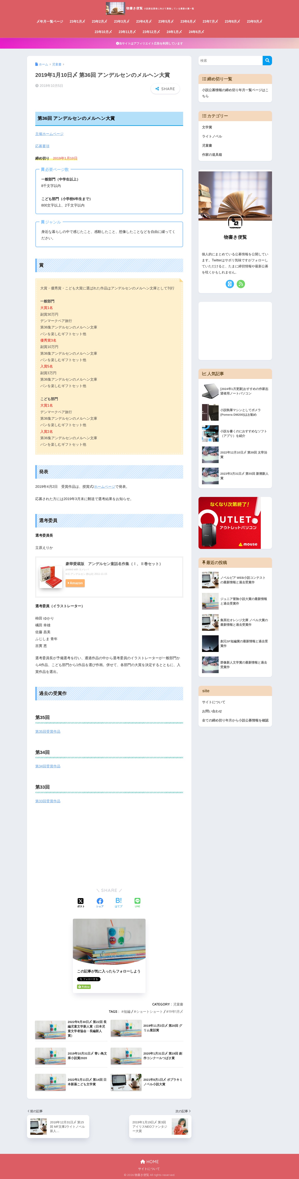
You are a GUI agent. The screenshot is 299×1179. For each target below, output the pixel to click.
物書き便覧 (149, 8)
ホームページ (104, 487)
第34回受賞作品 (47, 766)
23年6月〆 (188, 21)
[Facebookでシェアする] (100, 903)
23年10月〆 (103, 32)
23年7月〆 (210, 21)
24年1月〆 (174, 32)
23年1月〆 (77, 21)
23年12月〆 (151, 32)
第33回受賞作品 (47, 801)
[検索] (267, 60)
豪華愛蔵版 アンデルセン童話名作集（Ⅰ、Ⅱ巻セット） (114, 564)
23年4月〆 (144, 21)
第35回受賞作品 (47, 731)
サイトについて (214, 703)
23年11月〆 (127, 32)
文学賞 (207, 128)
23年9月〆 (254, 21)
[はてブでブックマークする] (118, 903)
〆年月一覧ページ (50, 21)
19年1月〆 (176, 1011)
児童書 (178, 1004)
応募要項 (42, 146)
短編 (127, 1011)
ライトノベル (212, 137)
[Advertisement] (109, 851)
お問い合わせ (212, 712)
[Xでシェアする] (81, 903)
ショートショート (149, 1011)
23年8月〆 (232, 21)
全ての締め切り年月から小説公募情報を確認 (234, 724)
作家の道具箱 (212, 155)
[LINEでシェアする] (137, 903)
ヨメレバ (84, 569)
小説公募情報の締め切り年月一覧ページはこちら (235, 93)
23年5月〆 (166, 21)
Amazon (76, 583)
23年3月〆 (122, 21)
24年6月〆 (196, 32)
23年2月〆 (100, 21)
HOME (149, 1161)
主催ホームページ (49, 134)
